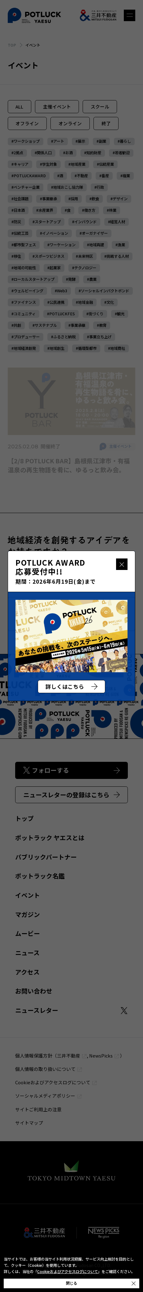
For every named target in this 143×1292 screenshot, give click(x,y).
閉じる (122, 564)
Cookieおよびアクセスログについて (67, 1271)
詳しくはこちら (71, 686)
